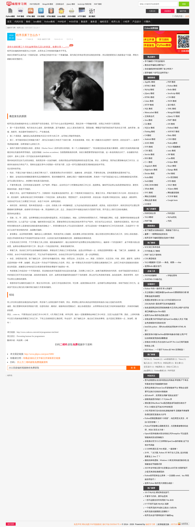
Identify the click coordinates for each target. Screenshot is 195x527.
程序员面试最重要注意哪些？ (157, 512)
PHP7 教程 (98, 4)
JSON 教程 (172, 101)
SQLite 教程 (150, 128)
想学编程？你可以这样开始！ (157, 73)
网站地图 (86, 524)
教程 (28, 21)
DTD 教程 (172, 181)
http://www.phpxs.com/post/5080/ (39, 354)
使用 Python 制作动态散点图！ (157, 315)
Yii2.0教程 (149, 217)
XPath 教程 (149, 189)
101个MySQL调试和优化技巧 (157, 492)
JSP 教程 (171, 154)
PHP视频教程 (96, 524)
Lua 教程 (171, 158)
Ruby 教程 (172, 135)
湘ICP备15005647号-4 (111, 524)
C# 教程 (148, 135)
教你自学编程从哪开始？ (155, 65)
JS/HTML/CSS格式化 (153, 279)
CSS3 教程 (172, 139)
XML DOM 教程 (151, 185)
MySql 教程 (149, 90)
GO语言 (148, 204)
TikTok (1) (148, 359)
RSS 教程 (148, 158)
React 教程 (172, 166)
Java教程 (37, 21)
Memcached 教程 (151, 112)
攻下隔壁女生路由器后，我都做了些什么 (162, 230)
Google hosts (173, 200)
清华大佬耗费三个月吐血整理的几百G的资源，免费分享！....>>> (40, 47)
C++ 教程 (149, 162)
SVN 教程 (149, 147)
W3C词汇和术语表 (152, 247)
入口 (187, 16)
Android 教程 (150, 139)
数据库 (84, 21)
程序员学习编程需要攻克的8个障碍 (159, 238)
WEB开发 (73, 21)
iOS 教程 (171, 124)
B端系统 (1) (160, 367)
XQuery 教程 (173, 189)
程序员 (9, 375)
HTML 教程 (149, 97)
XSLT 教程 (172, 185)
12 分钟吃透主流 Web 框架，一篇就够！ (161, 449)
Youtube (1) (157, 359)
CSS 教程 (171, 97)
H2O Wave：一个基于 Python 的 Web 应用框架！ (165, 350)
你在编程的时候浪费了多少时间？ (159, 69)
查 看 (133, 368)
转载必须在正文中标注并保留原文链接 (41, 358)
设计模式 (171, 105)
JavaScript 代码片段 (84, 4)
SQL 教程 (149, 109)
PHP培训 (171, 371)
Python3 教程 (173, 128)
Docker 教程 (150, 174)
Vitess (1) (182, 359)
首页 (9, 21)
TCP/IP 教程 (173, 196)
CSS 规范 (148, 151)
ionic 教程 (172, 151)
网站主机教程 (150, 196)
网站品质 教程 (151, 200)
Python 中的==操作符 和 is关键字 (158, 289)
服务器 (93, 21)
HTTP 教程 (149, 105)
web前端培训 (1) (170, 359)
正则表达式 (60, 4)
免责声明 (77, 524)
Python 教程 (172, 86)
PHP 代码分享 (35, 4)
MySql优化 (172, 217)
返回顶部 (10, 524)
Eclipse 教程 (173, 162)
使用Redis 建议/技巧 (153, 266)
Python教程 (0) (160, 371)
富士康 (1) (179, 363)
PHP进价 (171, 213)
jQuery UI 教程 (174, 116)
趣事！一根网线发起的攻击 (156, 234)
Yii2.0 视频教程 (174, 147)
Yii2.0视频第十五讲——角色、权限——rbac (163, 262)
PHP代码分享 (150, 213)
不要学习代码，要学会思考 (156, 496)
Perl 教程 (171, 174)
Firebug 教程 (150, 132)
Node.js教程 (172, 143)
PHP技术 (62, 21)
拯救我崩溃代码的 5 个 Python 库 (158, 399)
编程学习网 (11, 28)
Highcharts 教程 (151, 170)
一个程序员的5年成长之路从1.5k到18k (161, 508)
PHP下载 (148, 221)
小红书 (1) (157, 363)
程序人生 (115, 21)
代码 (169, 221)
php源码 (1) (148, 371)
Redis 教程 (172, 90)
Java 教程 (148, 120)
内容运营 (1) (168, 363)
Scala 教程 (149, 177)
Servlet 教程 (149, 154)
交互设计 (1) (149, 367)
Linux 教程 (149, 101)
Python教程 (49, 21)
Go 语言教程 (173, 177)
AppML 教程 (150, 82)
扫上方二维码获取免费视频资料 (32, 362)
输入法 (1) (148, 363)
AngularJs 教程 (151, 166)
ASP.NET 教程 (173, 132)
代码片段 (18, 21)
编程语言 (104, 21)
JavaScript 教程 (174, 93)
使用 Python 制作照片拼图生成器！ (159, 483)
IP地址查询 (172, 275)
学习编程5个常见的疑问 (155, 61)
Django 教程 (173, 170)
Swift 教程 (149, 181)
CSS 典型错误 (150, 259)
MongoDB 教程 (47, 4)
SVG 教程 (149, 193)
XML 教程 (172, 109)
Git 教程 (148, 124)
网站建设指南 (173, 193)
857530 (174, 524)
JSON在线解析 (151, 275)
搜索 (184, 4)
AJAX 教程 (149, 143)
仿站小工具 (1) (172, 367)
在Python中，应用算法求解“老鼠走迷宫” (162, 395)
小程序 (126, 21)
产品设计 (136, 21)
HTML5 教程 (150, 86)
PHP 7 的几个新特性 (153, 255)
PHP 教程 (171, 82)
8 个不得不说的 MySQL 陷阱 (157, 504)
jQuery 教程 (71, 4)
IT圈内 (147, 21)
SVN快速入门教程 (152, 251)
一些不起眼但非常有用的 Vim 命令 (159, 500)
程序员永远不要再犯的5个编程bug (159, 515)
